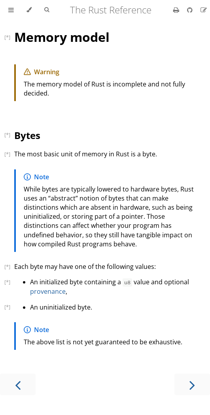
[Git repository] (190, 10)
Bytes (27, 135)
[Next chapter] (192, 384)
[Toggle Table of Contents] (11, 10)
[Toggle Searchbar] (46, 10)
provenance (48, 291)
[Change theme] (29, 10)
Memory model (62, 36)
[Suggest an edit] (203, 10)
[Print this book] (177, 10)
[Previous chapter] (18, 384)
